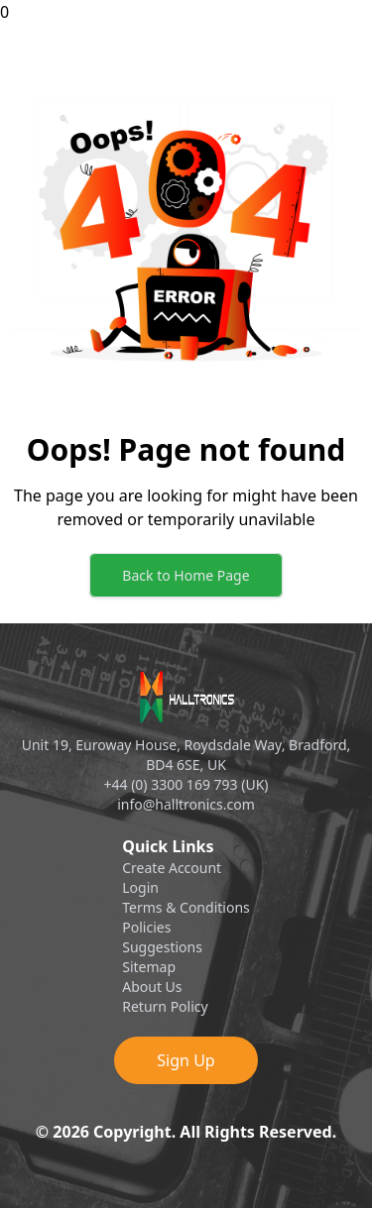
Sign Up (185, 1060)
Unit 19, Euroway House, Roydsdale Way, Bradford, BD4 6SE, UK (186, 754)
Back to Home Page (185, 575)
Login (140, 887)
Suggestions (162, 946)
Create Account (171, 867)
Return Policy (164, 1006)
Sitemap (149, 966)
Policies (146, 927)
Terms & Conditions (186, 907)
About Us (152, 986)
